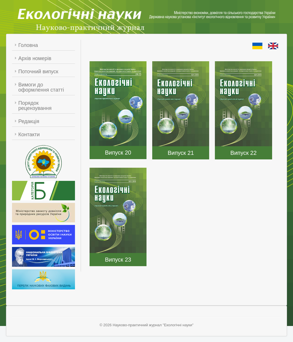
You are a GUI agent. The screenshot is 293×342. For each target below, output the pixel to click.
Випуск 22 (243, 153)
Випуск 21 (181, 153)
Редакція (28, 121)
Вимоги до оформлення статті (41, 87)
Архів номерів (34, 58)
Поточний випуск (38, 71)
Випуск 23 (118, 259)
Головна (28, 45)
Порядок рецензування (35, 105)
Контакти (29, 134)
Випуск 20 (118, 152)
